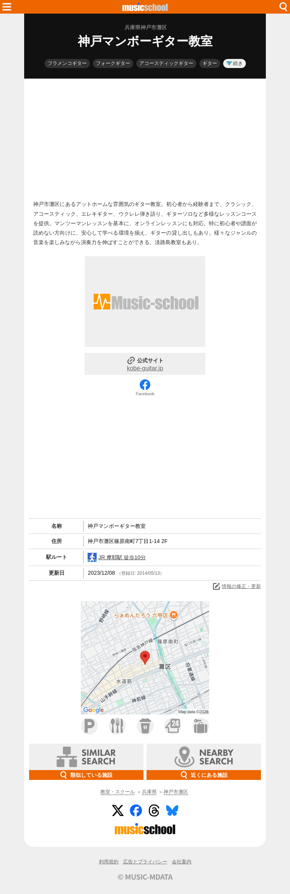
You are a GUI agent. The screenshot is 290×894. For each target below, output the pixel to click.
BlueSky (172, 810)
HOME (145, 6)
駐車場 (89, 726)
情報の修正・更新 (236, 586)
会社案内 (181, 862)
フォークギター (113, 63)
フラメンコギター (67, 63)
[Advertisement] (145, 137)
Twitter (118, 810)
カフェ (145, 726)
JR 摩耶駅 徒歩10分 (117, 557)
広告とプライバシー (145, 862)
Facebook (145, 393)
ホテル (200, 726)
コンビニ (172, 726)
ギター (209, 63)
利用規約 (109, 862)
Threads (154, 810)
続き (234, 63)
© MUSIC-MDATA (145, 876)
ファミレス (117, 726)
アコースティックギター (166, 63)
